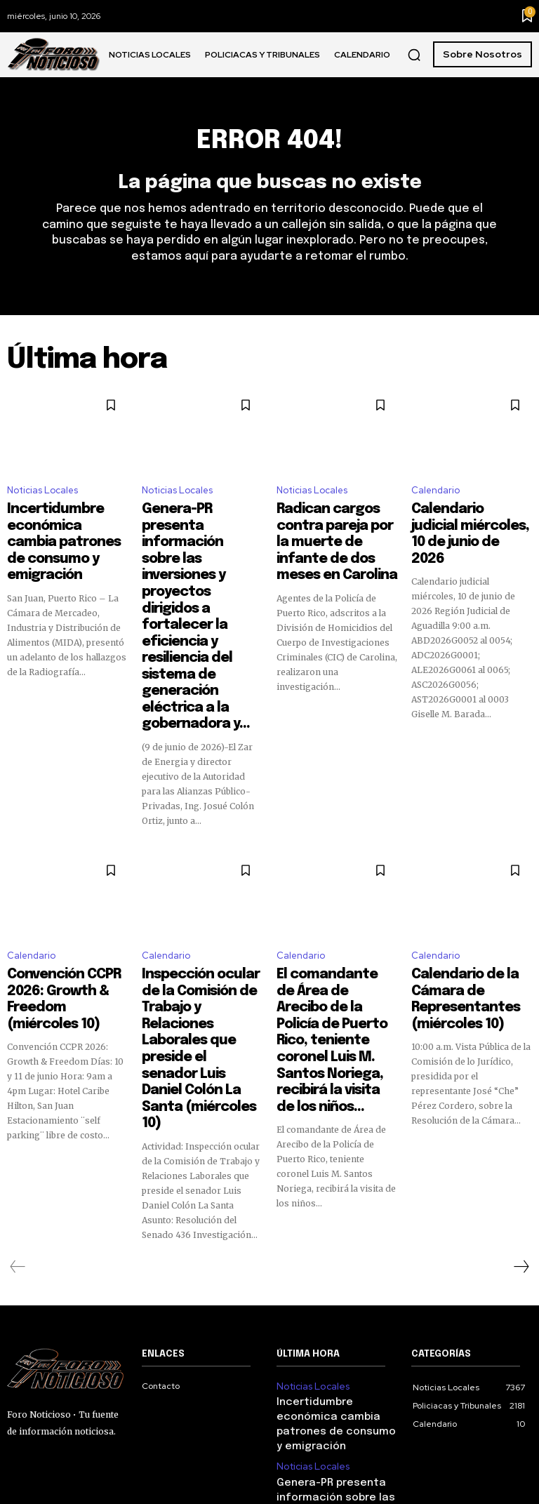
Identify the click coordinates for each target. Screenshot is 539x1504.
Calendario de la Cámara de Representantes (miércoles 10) (471, 862)
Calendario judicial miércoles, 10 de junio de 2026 (464, 528)
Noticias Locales (42, 498)
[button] (414, 55)
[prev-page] (18, 1054)
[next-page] (521, 1054)
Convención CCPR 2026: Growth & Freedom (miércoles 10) (66, 862)
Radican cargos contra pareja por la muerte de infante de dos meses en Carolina (334, 534)
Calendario (435, 498)
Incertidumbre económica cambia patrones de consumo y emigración (67, 534)
